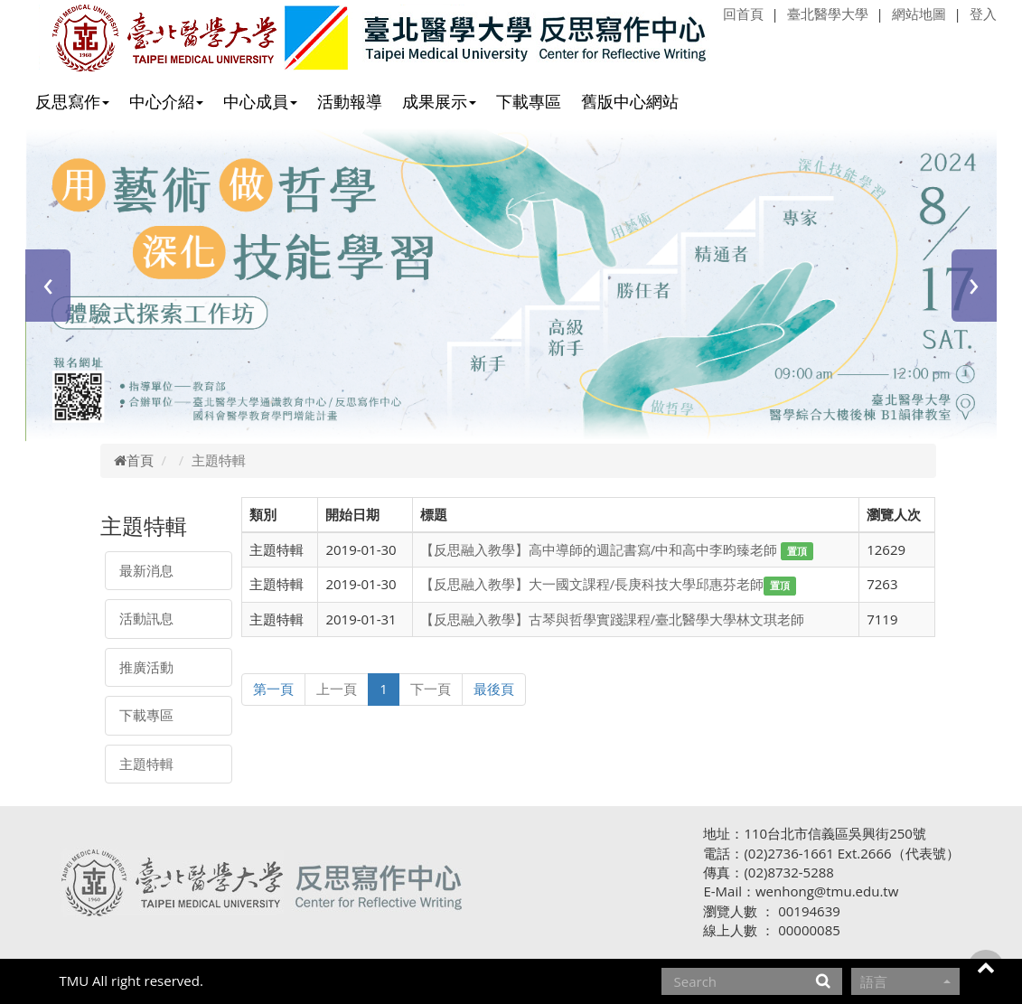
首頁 (134, 460)
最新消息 (146, 570)
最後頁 (493, 689)
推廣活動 (146, 667)
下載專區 (528, 101)
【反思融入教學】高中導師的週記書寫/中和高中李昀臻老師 (600, 549)
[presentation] (47, 285)
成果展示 (439, 101)
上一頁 (336, 689)
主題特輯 (146, 764)
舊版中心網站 (630, 101)
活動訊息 (146, 618)
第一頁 (273, 689)
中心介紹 (166, 101)
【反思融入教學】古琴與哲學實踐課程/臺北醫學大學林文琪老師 (612, 619)
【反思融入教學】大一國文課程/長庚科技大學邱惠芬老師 (592, 584)
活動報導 (349, 101)
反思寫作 (72, 101)
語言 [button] (905, 981)
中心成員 (260, 101)
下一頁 (430, 689)
